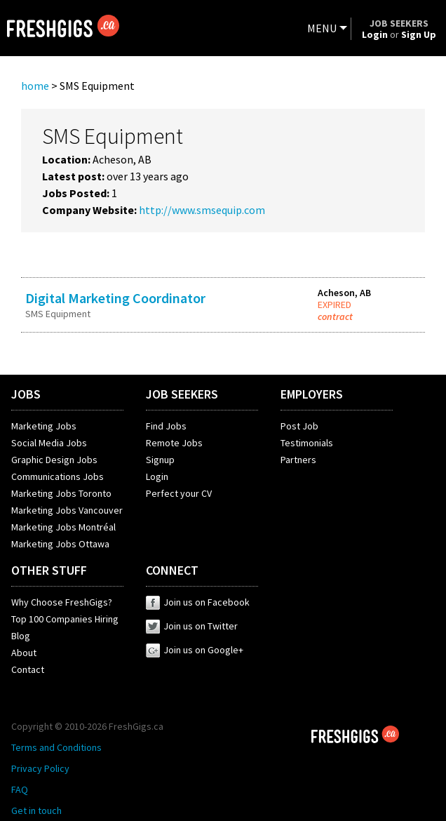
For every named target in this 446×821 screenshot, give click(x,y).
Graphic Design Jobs (54, 459)
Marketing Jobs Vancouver (67, 510)
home (35, 86)
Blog (20, 635)
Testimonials (307, 442)
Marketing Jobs (43, 426)
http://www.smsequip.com (202, 210)
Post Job (299, 426)
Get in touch (36, 810)
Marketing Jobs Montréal (63, 527)
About (23, 652)
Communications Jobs (57, 476)
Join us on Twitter (192, 626)
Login (157, 476)
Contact (27, 669)
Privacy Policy (40, 768)
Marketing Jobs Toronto (61, 493)
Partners (298, 459)
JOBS (26, 394)
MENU (322, 28)
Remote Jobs (174, 442)
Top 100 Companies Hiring (65, 619)
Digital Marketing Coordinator (115, 298)
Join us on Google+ (194, 649)
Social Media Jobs (49, 442)
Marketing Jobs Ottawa (60, 544)
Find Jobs (166, 426)
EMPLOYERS (312, 394)
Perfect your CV (179, 493)
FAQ (19, 789)
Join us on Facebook (198, 602)
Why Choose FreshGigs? (61, 602)
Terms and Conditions (56, 747)
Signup (160, 459)
